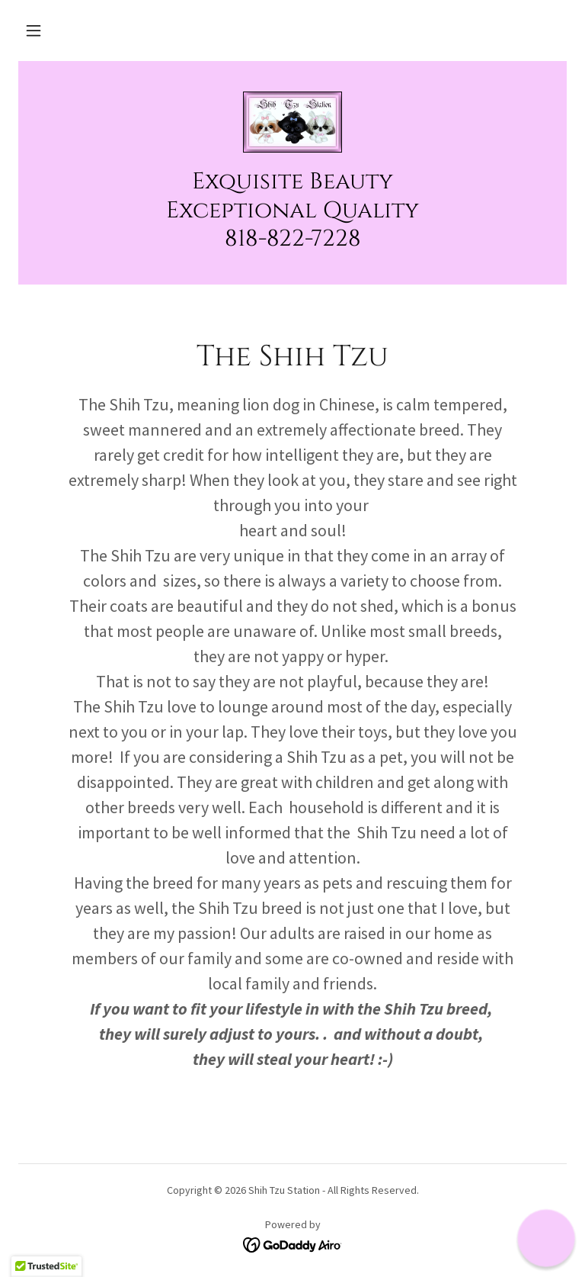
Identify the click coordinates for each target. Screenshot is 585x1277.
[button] (33, 30)
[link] (292, 122)
